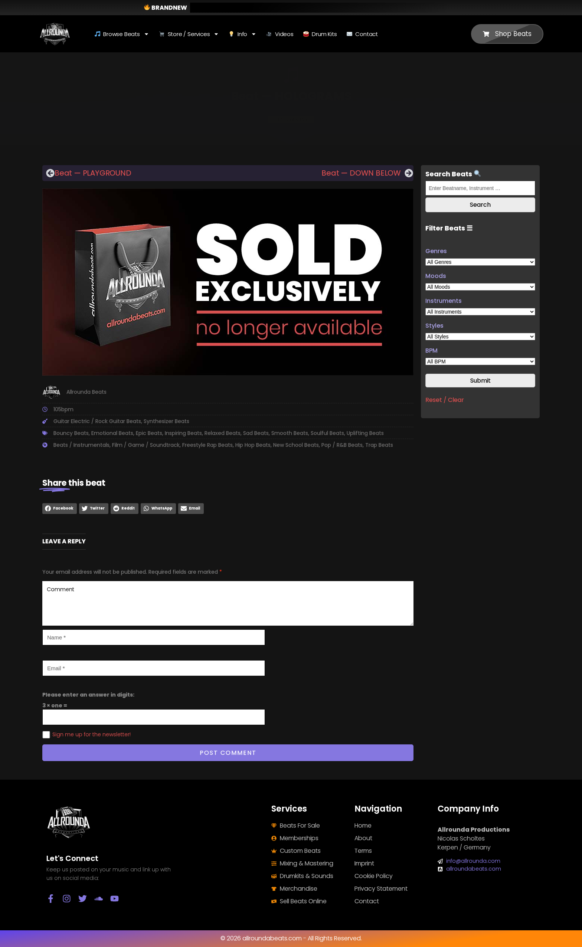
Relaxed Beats (223, 433)
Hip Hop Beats (253, 445)
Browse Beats (122, 34)
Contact (362, 34)
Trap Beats (379, 445)
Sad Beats (256, 433)
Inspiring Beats (183, 433)
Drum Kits (320, 34)
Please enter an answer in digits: (88, 694)
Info (242, 34)
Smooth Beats (289, 433)
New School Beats (296, 445)
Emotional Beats (112, 433)
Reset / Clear (444, 400)
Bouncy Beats (71, 433)
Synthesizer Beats (166, 421)
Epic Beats (149, 433)
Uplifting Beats (365, 433)
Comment (227, 603)
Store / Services (189, 34)
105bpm (63, 409)
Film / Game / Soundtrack (146, 445)
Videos (279, 34)
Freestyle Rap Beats (207, 445)
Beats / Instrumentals (81, 445)
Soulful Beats (327, 433)
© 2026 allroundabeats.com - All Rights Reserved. (291, 938)
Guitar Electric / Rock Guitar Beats (97, 421)
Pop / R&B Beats (342, 445)
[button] (59, 508)
